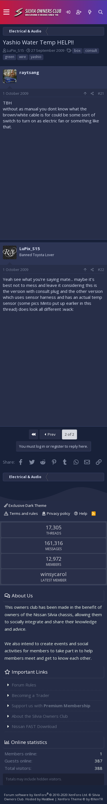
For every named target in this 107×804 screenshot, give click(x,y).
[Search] (100, 12)
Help (83, 513)
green (9, 56)
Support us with (51, 705)
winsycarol (53, 574)
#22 (101, 269)
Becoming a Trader (30, 695)
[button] (6, 12)
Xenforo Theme (80, 799)
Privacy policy (58, 513)
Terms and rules (24, 513)
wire (22, 56)
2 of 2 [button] (69, 434)
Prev (50, 434)
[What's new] (89, 12)
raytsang (29, 72)
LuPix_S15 (15, 50)
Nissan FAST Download (34, 726)
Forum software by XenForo (46, 795)
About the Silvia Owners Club (40, 716)
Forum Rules (24, 685)
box (77, 50)
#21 (101, 93)
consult (91, 50)
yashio (36, 56)
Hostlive (48, 799)
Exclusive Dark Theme (25, 505)
